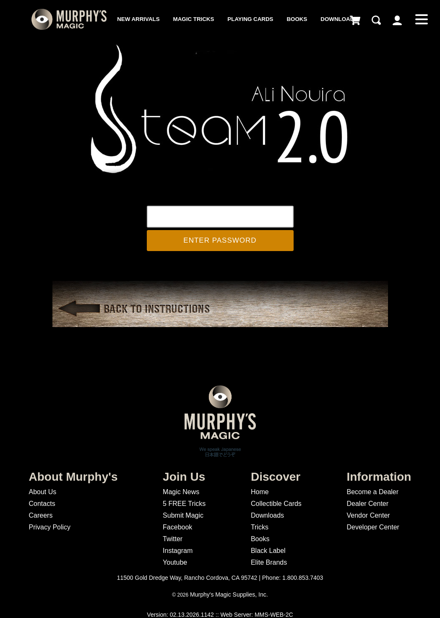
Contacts (42, 503)
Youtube (175, 562)
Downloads (339, 19)
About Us (43, 491)
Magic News (181, 491)
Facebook (177, 527)
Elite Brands (269, 562)
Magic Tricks (193, 19)
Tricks (259, 527)
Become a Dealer (372, 491)
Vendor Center (368, 515)
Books (296, 19)
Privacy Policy (50, 527)
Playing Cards (250, 19)
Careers (41, 515)
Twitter (172, 538)
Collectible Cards (276, 503)
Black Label (268, 550)
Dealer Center (367, 503)
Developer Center (372, 527)
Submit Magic (183, 515)
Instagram (178, 550)
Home (260, 491)
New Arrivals (138, 19)
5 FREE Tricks (184, 503)
